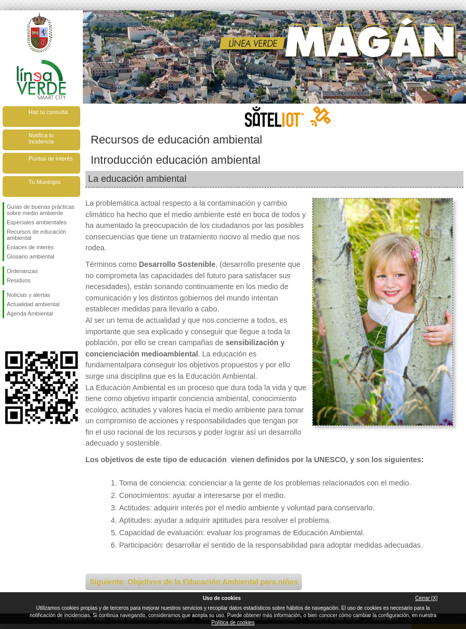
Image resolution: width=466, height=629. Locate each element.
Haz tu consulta (48, 112)
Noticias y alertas (28, 295)
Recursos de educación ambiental (36, 234)
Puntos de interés (50, 158)
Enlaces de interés (30, 247)
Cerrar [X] (426, 598)
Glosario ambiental (30, 256)
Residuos (19, 280)
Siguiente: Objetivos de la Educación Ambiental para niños (194, 582)
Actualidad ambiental (33, 304)
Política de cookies (232, 622)
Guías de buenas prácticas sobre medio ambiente (41, 210)
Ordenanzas (22, 271)
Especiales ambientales (37, 222)
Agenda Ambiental (30, 313)
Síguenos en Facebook (9, 334)
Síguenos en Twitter (26, 334)
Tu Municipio (44, 182)
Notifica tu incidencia (41, 138)
